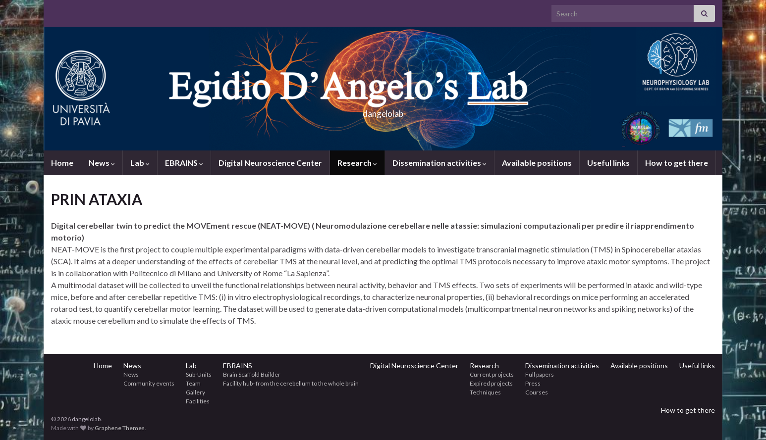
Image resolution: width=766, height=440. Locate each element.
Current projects (492, 374)
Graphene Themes (120, 428)
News (102, 162)
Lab (140, 162)
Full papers (539, 374)
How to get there (676, 162)
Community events (148, 383)
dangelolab (383, 110)
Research (357, 162)
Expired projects (491, 383)
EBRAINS (184, 162)
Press (533, 383)
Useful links (608, 162)
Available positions (537, 162)
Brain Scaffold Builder (251, 374)
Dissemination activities (439, 162)
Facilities (198, 401)
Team (193, 383)
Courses (536, 392)
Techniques (485, 392)
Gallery (195, 392)
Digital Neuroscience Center (270, 162)
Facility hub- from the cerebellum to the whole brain (291, 383)
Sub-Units (199, 374)
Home (62, 162)
